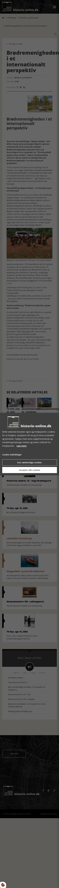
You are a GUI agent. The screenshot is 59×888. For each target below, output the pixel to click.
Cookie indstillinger (12, 454)
